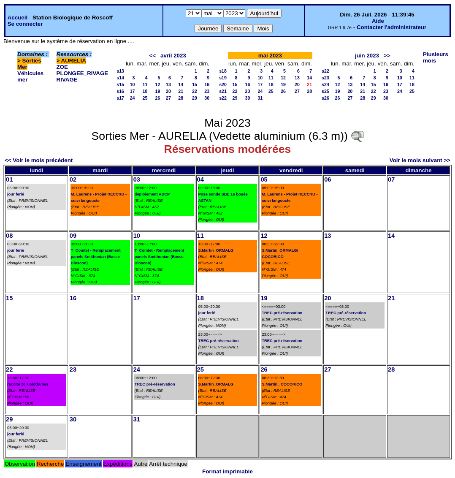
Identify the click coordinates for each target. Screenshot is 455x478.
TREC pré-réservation (218, 341)
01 (9, 179)
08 (9, 235)
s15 (120, 84)
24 (132, 97)
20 (168, 91)
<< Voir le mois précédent (39, 160)
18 (145, 91)
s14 (120, 77)
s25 (325, 91)
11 (145, 84)
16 (206, 84)
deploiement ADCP (152, 194)
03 (136, 179)
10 (132, 84)
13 (168, 84)
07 (391, 179)
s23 (325, 77)
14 (180, 84)
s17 (120, 97)
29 (194, 97)
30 (206, 97)
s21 (223, 91)
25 (145, 97)
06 (327, 179)
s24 (325, 84)
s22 (223, 97)
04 (200, 179)
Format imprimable (227, 471)
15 (194, 84)
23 (206, 91)
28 (180, 97)
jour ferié (15, 194)
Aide (378, 21)
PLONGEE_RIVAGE (82, 73)
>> (387, 55)
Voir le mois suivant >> (420, 160)
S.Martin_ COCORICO (282, 384)
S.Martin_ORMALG (215, 250)
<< (152, 55)
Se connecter (25, 24)
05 (263, 179)
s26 (325, 97)
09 (73, 235)
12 (157, 84)
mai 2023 (270, 55)
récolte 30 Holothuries (28, 384)
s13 (120, 70)
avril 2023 (173, 55)
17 (132, 91)
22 (194, 91)
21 (180, 91)
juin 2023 (367, 55)
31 (260, 97)
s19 (223, 77)
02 (73, 179)
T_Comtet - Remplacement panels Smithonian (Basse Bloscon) (96, 256)
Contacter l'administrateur (391, 27)
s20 (223, 84)
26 (157, 97)
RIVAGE (67, 79)
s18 (223, 70)
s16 (120, 91)
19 (157, 91)
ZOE (62, 67)
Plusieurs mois (435, 57)
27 (168, 97)
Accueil (17, 17)
